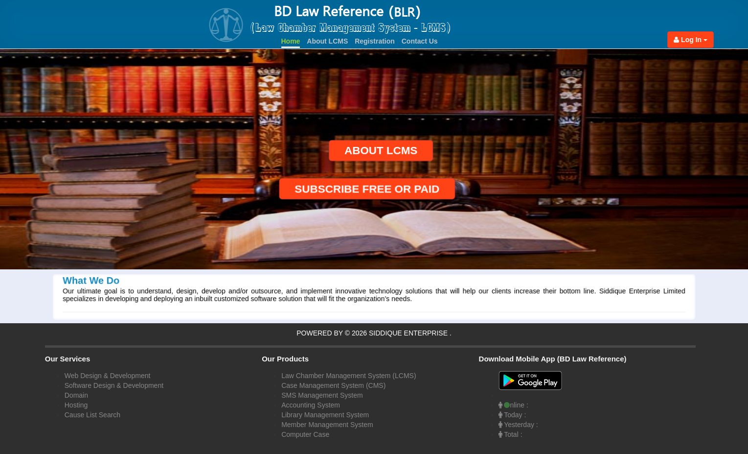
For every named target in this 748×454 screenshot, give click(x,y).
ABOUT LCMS (372, 150)
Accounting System (310, 405)
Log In (690, 40)
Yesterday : (518, 425)
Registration (375, 41)
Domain (76, 395)
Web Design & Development (108, 376)
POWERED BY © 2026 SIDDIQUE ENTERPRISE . (374, 333)
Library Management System (325, 415)
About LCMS (327, 41)
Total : (510, 434)
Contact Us (420, 41)
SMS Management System (322, 395)
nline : (513, 405)
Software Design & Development (114, 385)
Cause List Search (92, 415)
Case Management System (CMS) (333, 385)
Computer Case (305, 434)
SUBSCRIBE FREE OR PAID (376, 189)
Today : (512, 415)
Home (290, 41)
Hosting (76, 405)
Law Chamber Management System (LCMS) (348, 376)
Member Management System (327, 425)
